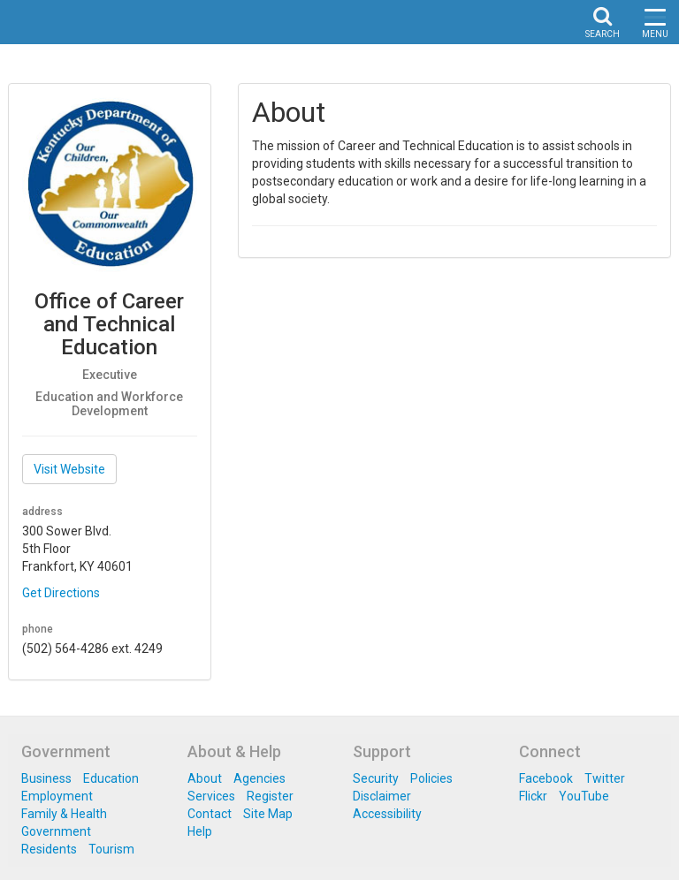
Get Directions (61, 593)
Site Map (268, 814)
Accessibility (387, 814)
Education (111, 778)
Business (46, 778)
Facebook (546, 778)
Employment (57, 796)
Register (270, 796)
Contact (209, 814)
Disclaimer (382, 796)
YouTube (584, 796)
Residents (49, 849)
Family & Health (64, 814)
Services (211, 796)
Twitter (604, 778)
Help (199, 831)
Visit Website (69, 469)
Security (376, 778)
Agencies (259, 778)
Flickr (533, 796)
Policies (431, 778)
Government (56, 831)
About (204, 778)
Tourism (111, 849)
